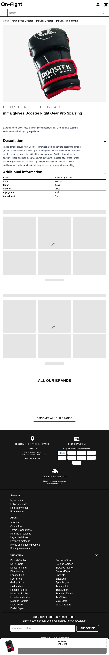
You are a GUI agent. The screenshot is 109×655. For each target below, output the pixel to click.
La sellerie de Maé (20, 628)
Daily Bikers (16, 594)
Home (6, 21)
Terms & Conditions (21, 560)
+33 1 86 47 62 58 (32, 489)
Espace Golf (17, 606)
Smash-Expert (63, 602)
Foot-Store (16, 609)
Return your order (54, 514)
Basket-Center (18, 591)
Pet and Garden (64, 594)
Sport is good (63, 613)
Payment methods (20, 572)
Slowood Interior (65, 598)
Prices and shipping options (25, 575)
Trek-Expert (62, 620)
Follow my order (19, 535)
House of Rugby (19, 624)
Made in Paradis (19, 631)
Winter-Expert (63, 635)
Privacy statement (20, 579)
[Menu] (3, 13)
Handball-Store (18, 620)
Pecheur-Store (64, 591)
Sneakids (61, 609)
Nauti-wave (16, 635)
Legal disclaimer (19, 568)
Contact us (32, 479)
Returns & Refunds (20, 564)
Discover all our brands (54, 449)
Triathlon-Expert (64, 624)
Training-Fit (62, 617)
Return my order (19, 538)
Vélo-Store (61, 631)
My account (16, 531)
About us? (15, 553)
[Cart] (105, 4)
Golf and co (16, 617)
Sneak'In (60, 606)
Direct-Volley (17, 602)
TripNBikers (62, 628)
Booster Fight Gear (32, 107)
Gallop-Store (17, 613)
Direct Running (18, 598)
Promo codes (17, 542)
